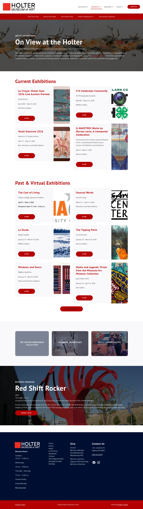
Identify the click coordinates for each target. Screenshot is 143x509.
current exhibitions (98, 56)
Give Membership (76, 453)
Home (51, 443)
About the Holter (50, 16)
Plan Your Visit (33, 16)
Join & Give (83, 7)
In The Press (53, 451)
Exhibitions (96, 7)
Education (109, 7)
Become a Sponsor (77, 459)
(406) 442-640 (97, 455)
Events (120, 7)
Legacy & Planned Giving (79, 461)
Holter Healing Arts (86, 16)
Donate (73, 448)
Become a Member (77, 450)
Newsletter (53, 454)
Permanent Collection (107, 16)
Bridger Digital (122, 505)
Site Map (52, 464)
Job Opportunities (55, 461)
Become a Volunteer (77, 464)
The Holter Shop (67, 16)
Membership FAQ (76, 455)
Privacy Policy (20, 505)
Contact (51, 456)
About (51, 448)
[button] (71, 308)
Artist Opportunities (56, 459)
